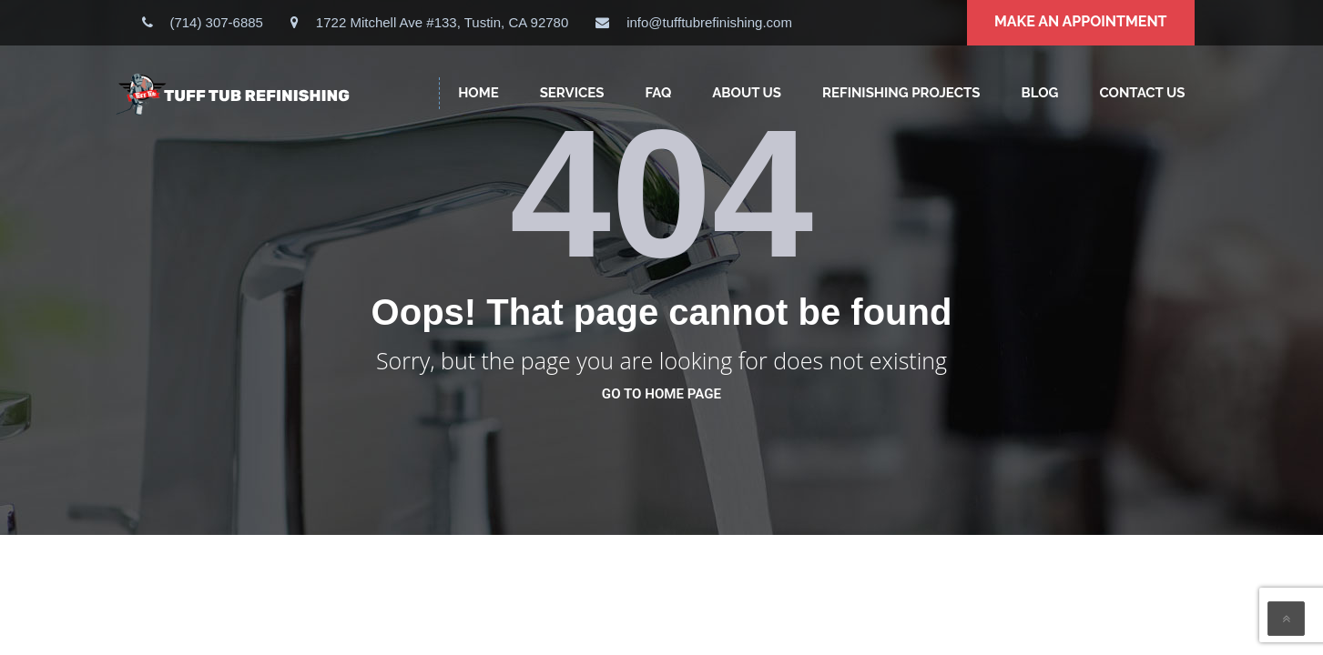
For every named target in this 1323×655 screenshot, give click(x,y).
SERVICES (572, 93)
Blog (1039, 93)
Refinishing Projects (901, 93)
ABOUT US (746, 93)
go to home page (661, 394)
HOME (478, 93)
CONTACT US (1142, 93)
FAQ (658, 93)
